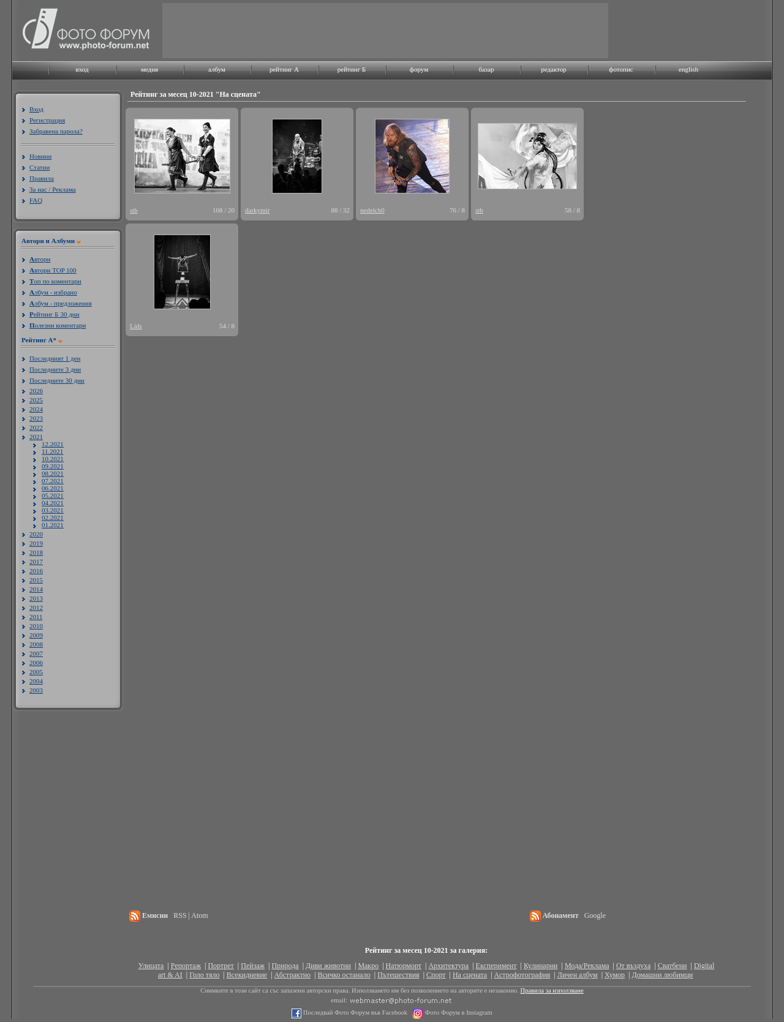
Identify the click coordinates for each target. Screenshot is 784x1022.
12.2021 (53, 444)
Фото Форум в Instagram (457, 1012)
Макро (368, 965)
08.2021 (53, 473)
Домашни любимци (662, 975)
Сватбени (672, 965)
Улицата (151, 965)
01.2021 (53, 524)
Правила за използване (552, 990)
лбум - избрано (53, 292)
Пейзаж (253, 965)
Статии (39, 167)
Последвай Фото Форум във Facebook (354, 1012)
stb (134, 210)
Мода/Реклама (587, 965)
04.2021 (53, 502)
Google (595, 915)
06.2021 (53, 488)
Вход (36, 109)
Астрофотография (522, 975)
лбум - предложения (60, 303)
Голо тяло (204, 975)
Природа (284, 965)
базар (486, 69)
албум (216, 69)
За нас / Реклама (52, 189)
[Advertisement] (385, 30)
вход (81, 69)
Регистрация (47, 120)
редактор (554, 69)
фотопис (621, 69)
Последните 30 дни (57, 380)
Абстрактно (292, 975)
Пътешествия (398, 975)
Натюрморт (403, 965)
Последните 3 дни (55, 369)
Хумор (615, 975)
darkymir (257, 210)
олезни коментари (57, 325)
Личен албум (577, 975)
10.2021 (53, 458)
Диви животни (328, 965)
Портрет (220, 965)
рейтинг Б (351, 69)
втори (39, 259)
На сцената (470, 975)
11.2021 (52, 451)
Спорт (436, 975)
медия (149, 69)
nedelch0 (372, 210)
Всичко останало (344, 975)
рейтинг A (284, 69)
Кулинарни (541, 965)
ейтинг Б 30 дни (54, 314)
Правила (41, 178)
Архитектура (448, 965)
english (688, 69)
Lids (136, 325)
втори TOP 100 (53, 270)
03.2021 (53, 510)
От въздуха (633, 965)
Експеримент (496, 965)
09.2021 (53, 466)
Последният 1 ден (54, 358)
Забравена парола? (56, 131)
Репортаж (186, 965)
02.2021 (53, 517)
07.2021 (53, 480)
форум (419, 69)
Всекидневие (247, 975)
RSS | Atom (190, 915)
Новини (40, 156)
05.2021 (53, 495)
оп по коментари (55, 281)
